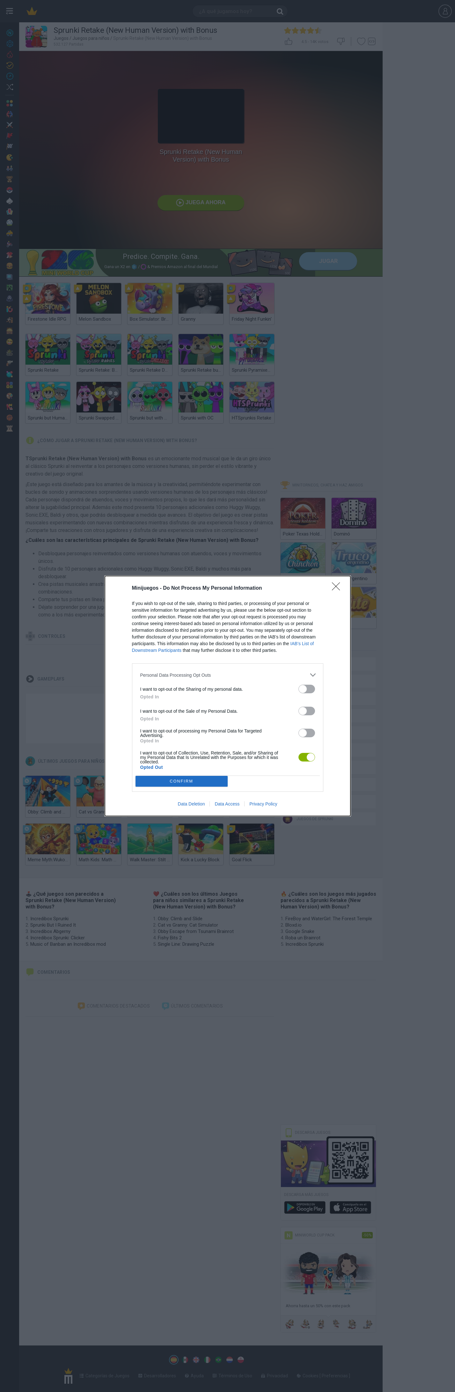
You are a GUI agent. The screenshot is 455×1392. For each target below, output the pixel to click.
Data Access (227, 803)
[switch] (306, 689)
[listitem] (227, 675)
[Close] (338, 588)
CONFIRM (182, 781)
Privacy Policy (263, 803)
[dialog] (227, 696)
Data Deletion (191, 803)
